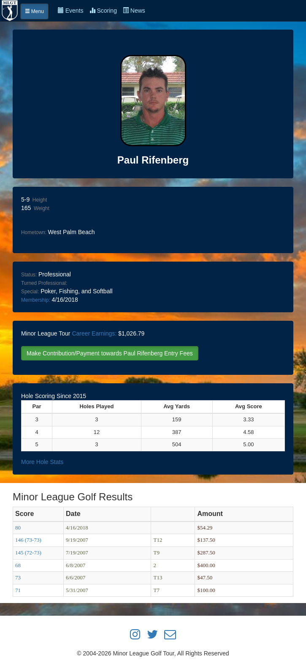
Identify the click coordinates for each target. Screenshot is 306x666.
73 (18, 577)
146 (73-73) (28, 540)
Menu (34, 11)
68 (18, 565)
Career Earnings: (94, 333)
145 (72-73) (28, 552)
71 (18, 590)
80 (18, 527)
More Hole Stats (42, 462)
